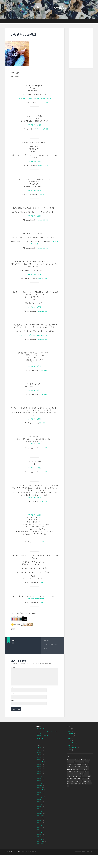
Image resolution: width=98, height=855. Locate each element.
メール (13, 693)
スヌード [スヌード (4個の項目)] (81, 771)
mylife (69, 738)
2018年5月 (39, 801)
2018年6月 (39, 799)
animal (69, 729)
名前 (12, 687)
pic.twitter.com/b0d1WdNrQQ (35, 598)
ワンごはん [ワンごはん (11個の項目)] (78, 776)
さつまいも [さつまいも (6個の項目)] (84, 764)
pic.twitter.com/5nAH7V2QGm (41, 98)
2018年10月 (40, 790)
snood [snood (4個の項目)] (86, 762)
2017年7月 (39, 825)
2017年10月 (40, 818)
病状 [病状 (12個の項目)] (76, 783)
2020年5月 (39, 755)
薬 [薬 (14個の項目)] (82, 783)
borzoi (69, 731)
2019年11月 (40, 759)
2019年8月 (39, 766)
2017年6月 (39, 827)
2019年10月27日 (42, 129)
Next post (46, 651)
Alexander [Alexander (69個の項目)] (87, 759)
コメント (13, 667)
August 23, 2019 (43, 311)
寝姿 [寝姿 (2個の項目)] (77, 781)
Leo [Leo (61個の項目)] (73, 762)
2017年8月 (39, 822)
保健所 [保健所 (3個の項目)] (79, 778)
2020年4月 (39, 757)
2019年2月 (39, 780)
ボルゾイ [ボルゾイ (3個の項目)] (86, 773)
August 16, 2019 (43, 339)
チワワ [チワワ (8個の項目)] (86, 771)
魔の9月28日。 (41, 738)
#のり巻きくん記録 (25, 98)
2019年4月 (39, 776)
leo (14, 21)
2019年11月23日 (42, 102)
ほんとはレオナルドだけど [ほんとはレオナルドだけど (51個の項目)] (73, 769)
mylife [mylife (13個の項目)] (82, 762)
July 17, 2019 (43, 394)
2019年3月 (39, 778)
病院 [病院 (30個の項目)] (80, 783)
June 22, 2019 (43, 472)
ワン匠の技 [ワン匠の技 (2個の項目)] (69, 778)
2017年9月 (39, 820)
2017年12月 (40, 813)
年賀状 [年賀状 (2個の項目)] (84, 781)
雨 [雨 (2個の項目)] (67, 785)
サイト (12, 700)
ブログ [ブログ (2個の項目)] (81, 773)
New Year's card (72, 743)
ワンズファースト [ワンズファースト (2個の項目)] (86, 776)
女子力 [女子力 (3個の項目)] (72, 781)
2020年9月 (39, 752)
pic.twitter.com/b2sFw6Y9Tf (41, 335)
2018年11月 (40, 787)
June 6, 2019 (42, 542)
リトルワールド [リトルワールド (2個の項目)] (70, 776)
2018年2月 (39, 808)
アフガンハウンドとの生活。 (49, 7)
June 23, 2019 (43, 448)
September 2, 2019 (42, 278)
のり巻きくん (52, 644)
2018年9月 (39, 792)
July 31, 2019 (43, 370)
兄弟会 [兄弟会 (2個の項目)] (83, 778)
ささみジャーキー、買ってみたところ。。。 (48, 731)
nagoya (69, 740)
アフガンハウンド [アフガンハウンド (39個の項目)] (84, 769)
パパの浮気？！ (41, 733)
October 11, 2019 (42, 165)
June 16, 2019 (43, 501)
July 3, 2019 (42, 423)
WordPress (33, 851)
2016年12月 (40, 841)
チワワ (45, 642)
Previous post (47, 648)
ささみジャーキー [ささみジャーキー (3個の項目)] (77, 764)
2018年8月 (39, 794)
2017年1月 (39, 839)
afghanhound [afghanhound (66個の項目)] (76, 759)
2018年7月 (39, 797)
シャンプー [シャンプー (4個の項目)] (75, 771)
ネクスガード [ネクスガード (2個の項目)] (75, 773)
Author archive (13, 643)
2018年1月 (39, 811)
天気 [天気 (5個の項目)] (68, 781)
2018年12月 (40, 785)
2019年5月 (39, 773)
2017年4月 (39, 832)
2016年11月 (40, 843)
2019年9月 (39, 764)
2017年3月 (39, 834)
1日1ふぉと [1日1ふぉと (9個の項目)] (69, 759)
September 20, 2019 (43, 248)
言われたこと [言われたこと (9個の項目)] (88, 783)
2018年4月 (39, 804)
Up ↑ (92, 851)
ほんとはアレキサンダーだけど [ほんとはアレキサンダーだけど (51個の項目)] (81, 766)
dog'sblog (70, 733)
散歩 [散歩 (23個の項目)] (68, 783)
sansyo (69, 745)
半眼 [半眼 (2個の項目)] (88, 778)
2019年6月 (39, 771)
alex (8, 21)
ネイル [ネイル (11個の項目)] (68, 773)
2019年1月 (39, 783)
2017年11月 (40, 815)
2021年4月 (39, 750)
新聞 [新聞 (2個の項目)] (72, 783)
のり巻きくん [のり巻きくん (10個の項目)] (70, 766)
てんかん (46, 644)
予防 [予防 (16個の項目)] (75, 778)
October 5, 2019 (42, 194)
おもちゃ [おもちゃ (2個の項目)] (69, 764)
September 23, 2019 (43, 220)
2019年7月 (39, 769)
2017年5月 (39, 829)
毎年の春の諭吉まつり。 (43, 736)
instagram (70, 736)
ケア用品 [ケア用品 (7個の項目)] (69, 771)
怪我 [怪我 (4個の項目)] (89, 781)
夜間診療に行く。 (41, 729)
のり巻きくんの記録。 (25, 34)
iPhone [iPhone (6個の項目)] (68, 762)
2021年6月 (39, 748)
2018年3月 (39, 806)
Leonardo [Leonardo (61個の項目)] (77, 762)
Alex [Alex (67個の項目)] (82, 759)
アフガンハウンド (72, 747)
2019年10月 (40, 762)
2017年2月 (39, 836)
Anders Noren (85, 851)
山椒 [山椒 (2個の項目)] (80, 781)
